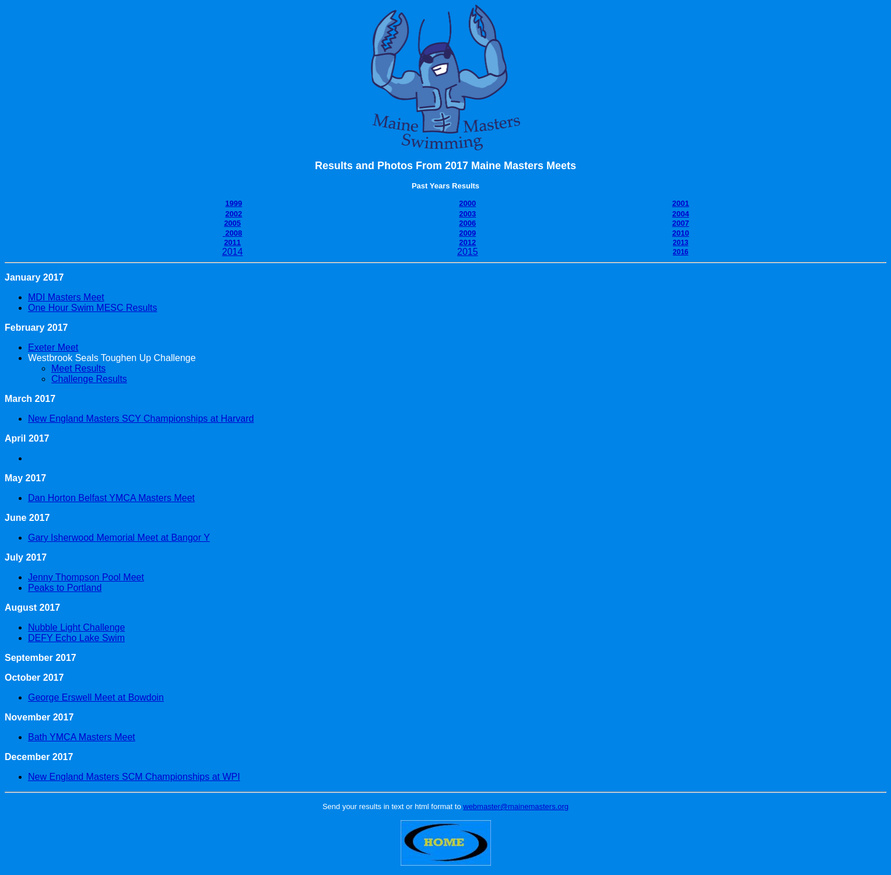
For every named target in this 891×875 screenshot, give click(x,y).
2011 (232, 242)
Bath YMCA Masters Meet (81, 737)
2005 (232, 223)
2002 (233, 213)
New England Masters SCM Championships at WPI (134, 777)
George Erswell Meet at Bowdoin (96, 697)
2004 (680, 213)
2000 (467, 203)
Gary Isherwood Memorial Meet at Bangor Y (119, 537)
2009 (467, 233)
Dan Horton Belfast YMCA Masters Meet (111, 498)
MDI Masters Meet (66, 297)
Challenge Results (89, 379)
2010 (680, 233)
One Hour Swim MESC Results (92, 308)
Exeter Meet (53, 347)
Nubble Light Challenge (76, 627)
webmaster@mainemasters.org (516, 806)
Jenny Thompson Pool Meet (86, 577)
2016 (681, 252)
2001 (680, 203)
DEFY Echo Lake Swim (76, 638)
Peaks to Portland (64, 588)
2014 (232, 252)
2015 (467, 252)
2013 (681, 243)
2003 (467, 213)
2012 (467, 242)
